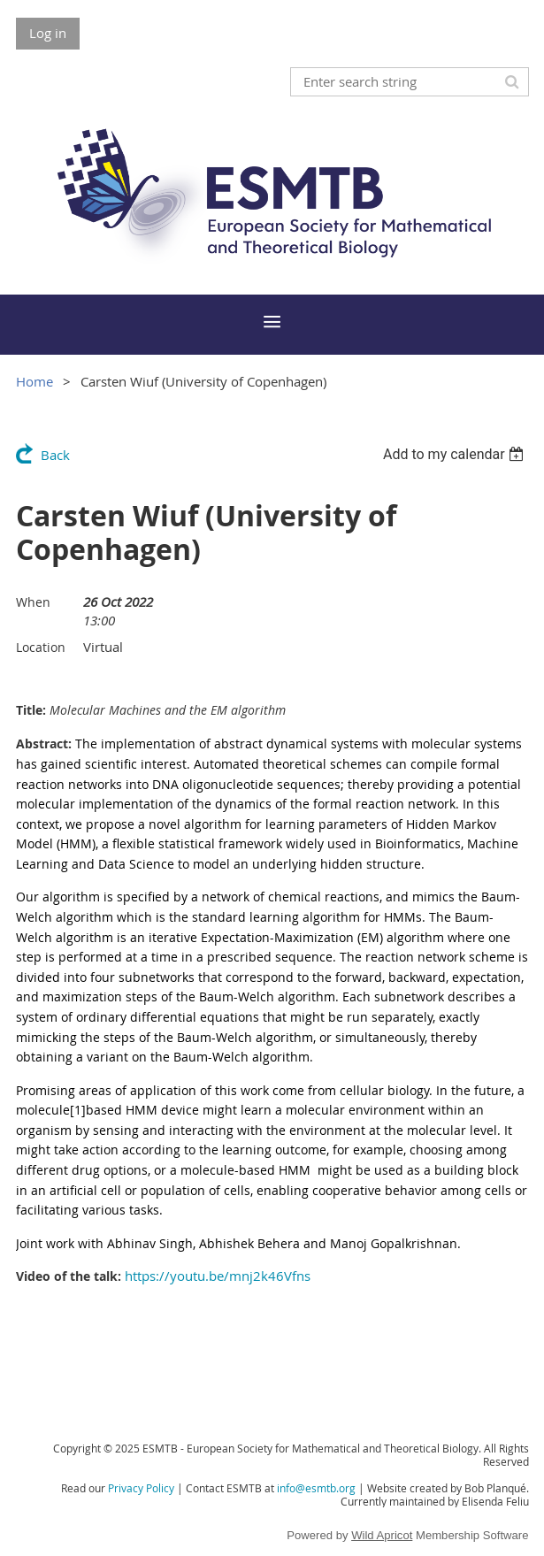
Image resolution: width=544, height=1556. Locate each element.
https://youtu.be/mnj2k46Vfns (217, 1275)
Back (55, 455)
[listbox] (456, 454)
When (33, 602)
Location (40, 647)
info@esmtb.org (316, 1488)
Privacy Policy (141, 1488)
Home (34, 381)
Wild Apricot (381, 1535)
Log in (47, 33)
